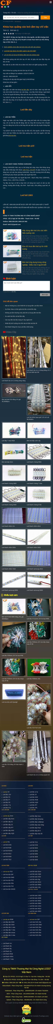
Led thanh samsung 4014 (35, 569)
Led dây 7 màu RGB (8, 440)
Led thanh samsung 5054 (10, 590)
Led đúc (5, 792)
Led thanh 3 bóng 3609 (9, 483)
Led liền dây (6, 816)
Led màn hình (33, 919)
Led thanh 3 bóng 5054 (34, 462)
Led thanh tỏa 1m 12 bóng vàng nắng (13, 380)
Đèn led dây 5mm (7, 462)
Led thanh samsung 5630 (35, 590)
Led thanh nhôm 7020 (9, 569)
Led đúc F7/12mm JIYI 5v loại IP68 (38, 619)
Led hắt (5, 842)
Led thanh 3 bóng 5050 (9, 505)
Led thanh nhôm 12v (8, 526)
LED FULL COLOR (32, 865)
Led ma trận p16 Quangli (9, 702)
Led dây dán (6, 919)
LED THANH (5, 937)
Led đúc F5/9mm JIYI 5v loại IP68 (12, 655)
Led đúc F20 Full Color (34, 728)
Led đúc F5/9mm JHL (33, 679)
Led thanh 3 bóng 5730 (34, 505)
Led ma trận (6, 871)
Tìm (45, 17)
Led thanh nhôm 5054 (9, 547)
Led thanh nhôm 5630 (34, 547)
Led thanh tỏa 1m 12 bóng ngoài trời (38, 775)
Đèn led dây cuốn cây (33, 440)
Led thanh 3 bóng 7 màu (34, 483)
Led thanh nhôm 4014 (34, 526)
